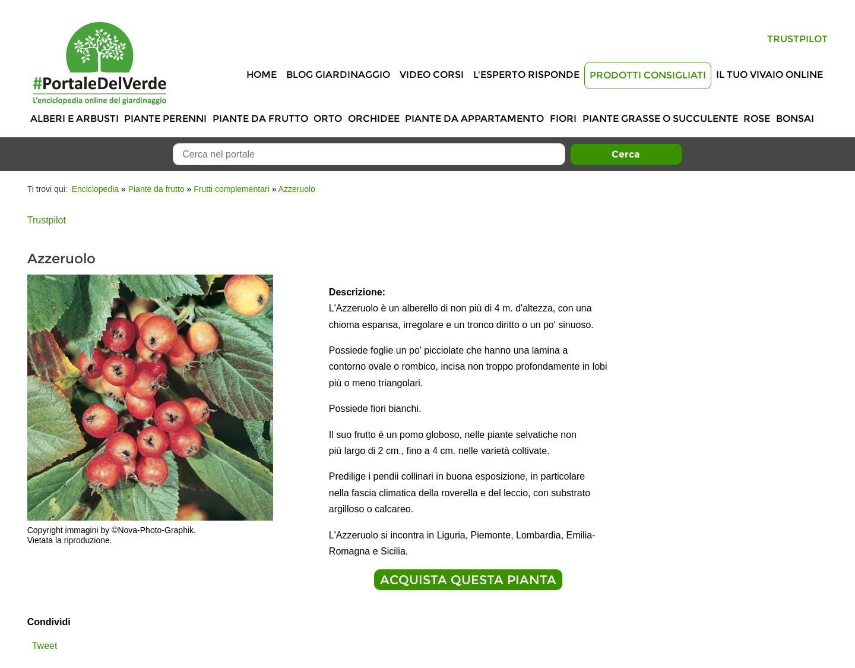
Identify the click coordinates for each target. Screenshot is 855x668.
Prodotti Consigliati (648, 75)
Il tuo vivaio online (769, 74)
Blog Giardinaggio (338, 74)
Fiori (563, 118)
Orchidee (374, 118)
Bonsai (795, 118)
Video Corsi (432, 74)
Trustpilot (797, 39)
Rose (756, 118)
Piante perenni (165, 118)
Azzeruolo (296, 189)
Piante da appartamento (474, 118)
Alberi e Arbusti (74, 118)
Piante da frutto (260, 118)
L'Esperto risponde (526, 74)
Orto (328, 118)
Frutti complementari (232, 189)
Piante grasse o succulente (660, 118)
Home (261, 74)
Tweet (45, 646)
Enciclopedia (95, 189)
